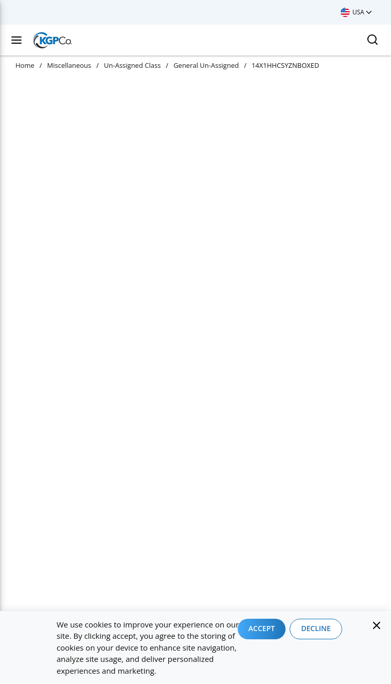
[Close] (376, 625)
